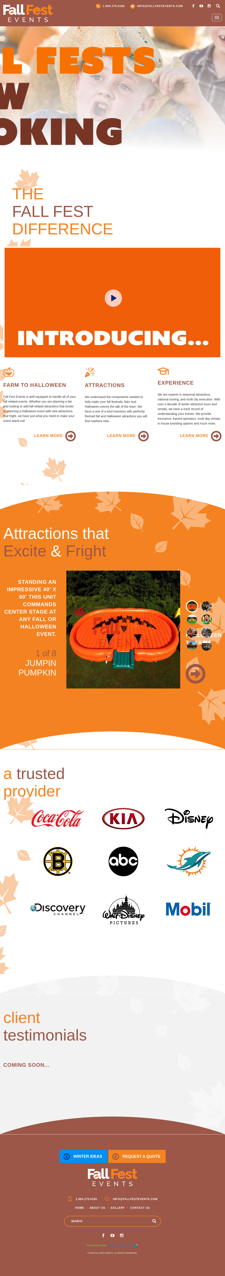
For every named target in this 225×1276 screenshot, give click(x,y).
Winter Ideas (82, 1156)
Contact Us (140, 1207)
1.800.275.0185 (110, 6)
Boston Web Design (97, 1245)
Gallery (118, 1207)
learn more (48, 436)
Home (79, 1207)
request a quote (136, 1156)
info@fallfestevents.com (156, 6)
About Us (97, 1207)
